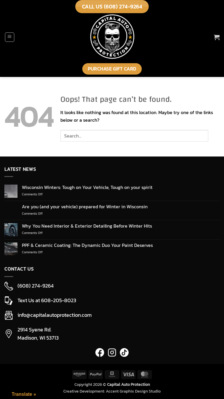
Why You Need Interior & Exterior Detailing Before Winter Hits (87, 226)
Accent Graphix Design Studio (133, 391)
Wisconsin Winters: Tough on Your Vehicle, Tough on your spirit (87, 187)
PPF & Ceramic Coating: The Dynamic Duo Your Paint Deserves (87, 245)
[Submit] (214, 136)
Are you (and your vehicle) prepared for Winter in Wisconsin (85, 206)
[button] (9, 37)
